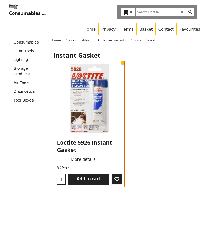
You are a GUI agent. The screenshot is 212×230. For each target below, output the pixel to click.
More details (83, 159)
